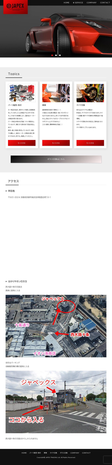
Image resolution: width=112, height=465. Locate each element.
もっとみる (22, 143)
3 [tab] (60, 55)
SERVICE (79, 3)
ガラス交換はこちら (56, 159)
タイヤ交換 (53, 453)
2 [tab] (56, 55)
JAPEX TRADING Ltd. (53, 457)
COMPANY (92, 3)
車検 (45, 453)
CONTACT (105, 3)
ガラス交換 (64, 453)
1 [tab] (52, 55)
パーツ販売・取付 (35, 453)
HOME (66, 3)
